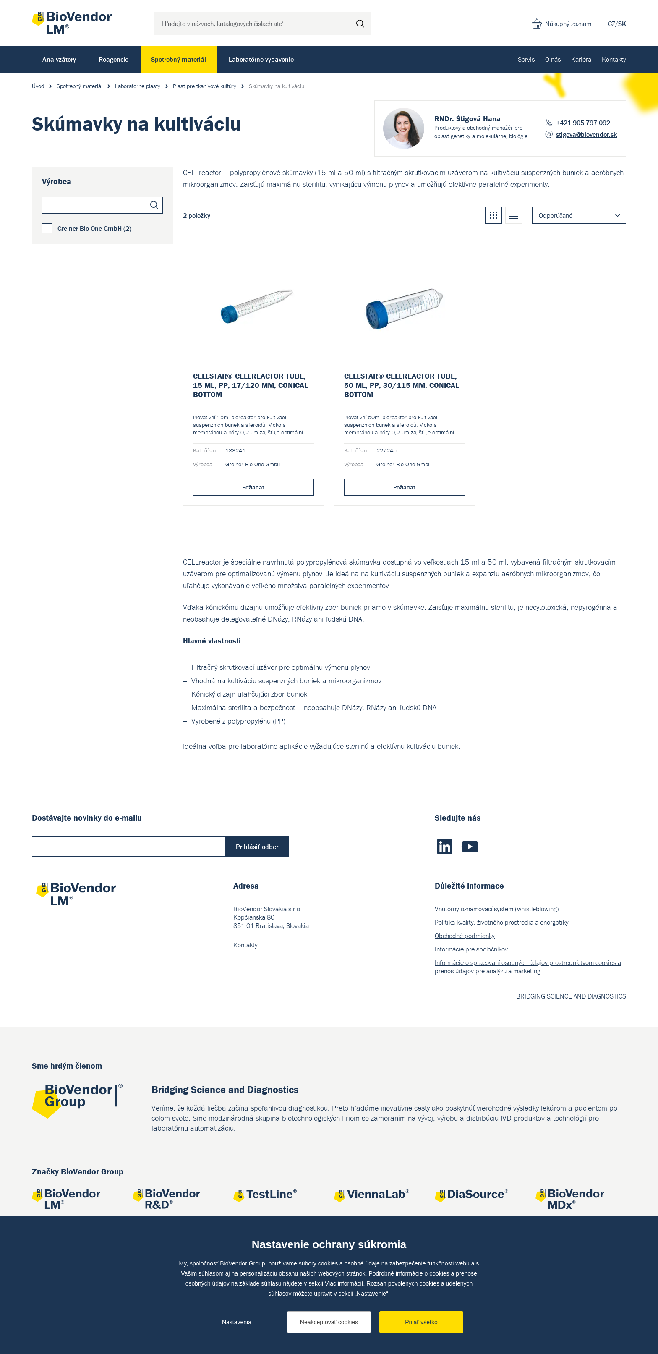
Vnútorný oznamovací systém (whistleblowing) (497, 908)
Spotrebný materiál (178, 59)
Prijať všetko (421, 1322)
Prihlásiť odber (257, 846)
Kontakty (614, 59)
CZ (611, 23)
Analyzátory (59, 59)
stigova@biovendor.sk (586, 134)
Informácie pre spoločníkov (471, 949)
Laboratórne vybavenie (261, 59)
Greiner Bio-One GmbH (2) (94, 228)
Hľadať (360, 23)
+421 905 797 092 (583, 122)
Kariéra (581, 59)
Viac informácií (344, 1283)
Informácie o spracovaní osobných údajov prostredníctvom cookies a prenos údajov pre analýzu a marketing (528, 966)
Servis (526, 59)
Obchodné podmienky (465, 935)
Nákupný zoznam (568, 23)
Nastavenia (236, 1322)
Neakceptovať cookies (329, 1322)
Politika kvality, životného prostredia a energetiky (502, 922)
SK (622, 23)
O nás (553, 59)
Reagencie (113, 59)
